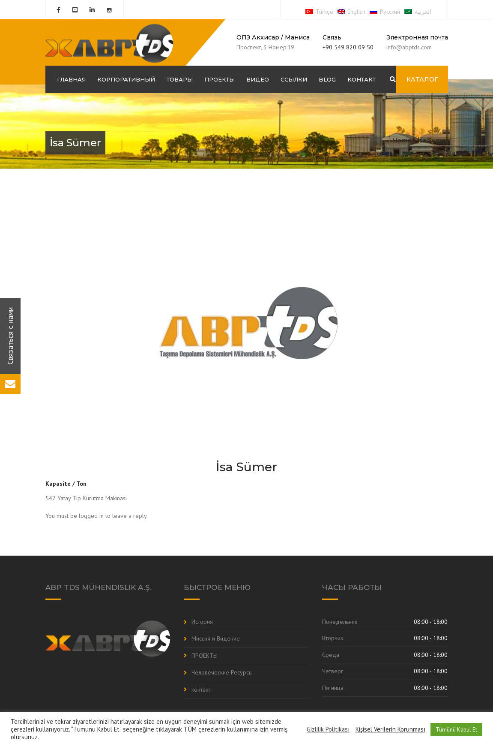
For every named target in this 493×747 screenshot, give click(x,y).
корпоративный (126, 79)
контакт (361, 79)
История (202, 622)
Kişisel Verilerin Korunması (390, 729)
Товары (180, 79)
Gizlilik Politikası (328, 729)
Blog (327, 79)
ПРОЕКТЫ (219, 79)
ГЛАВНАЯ (71, 79)
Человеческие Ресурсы (222, 672)
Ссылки (294, 79)
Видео (257, 79)
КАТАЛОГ (422, 79)
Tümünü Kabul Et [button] (456, 729)
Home (401, 140)
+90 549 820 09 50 (348, 47)
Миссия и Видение (215, 638)
